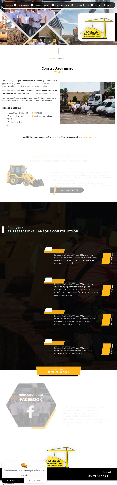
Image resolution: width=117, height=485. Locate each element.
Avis (109, 5)
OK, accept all (13, 481)
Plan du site (101, 483)
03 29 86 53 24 (89, 137)
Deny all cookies (35, 481)
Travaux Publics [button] (42, 5)
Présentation (24, 5)
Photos (78, 5)
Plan (88, 5)
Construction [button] (62, 5)
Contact (99, 5)
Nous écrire (107, 472)
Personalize (24, 475)
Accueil (9, 5)
